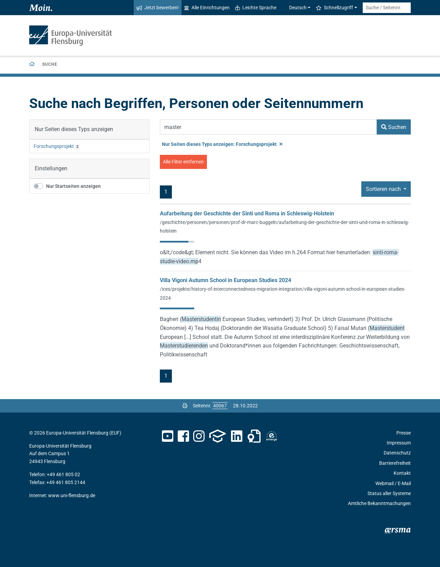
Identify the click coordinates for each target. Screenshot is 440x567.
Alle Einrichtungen (207, 7)
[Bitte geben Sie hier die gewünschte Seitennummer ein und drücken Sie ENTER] (220, 405)
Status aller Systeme (389, 493)
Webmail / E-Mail (393, 483)
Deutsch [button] (294, 7)
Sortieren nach (384, 189)
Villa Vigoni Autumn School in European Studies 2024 (225, 280)
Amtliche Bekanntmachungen (379, 503)
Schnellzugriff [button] (334, 7)
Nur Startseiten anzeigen (73, 186)
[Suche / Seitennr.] (387, 7)
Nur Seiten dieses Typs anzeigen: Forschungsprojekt (222, 144)
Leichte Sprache (255, 7)
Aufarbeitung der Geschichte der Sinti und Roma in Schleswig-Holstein (247, 213)
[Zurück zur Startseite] (32, 64)
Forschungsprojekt (54, 146)
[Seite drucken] (185, 405)
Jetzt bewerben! (157, 7)
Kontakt (402, 473)
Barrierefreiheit (395, 463)
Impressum (399, 443)
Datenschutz (397, 453)
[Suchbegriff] (268, 127)
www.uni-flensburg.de (71, 495)
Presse (403, 433)
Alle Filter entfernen (183, 161)
